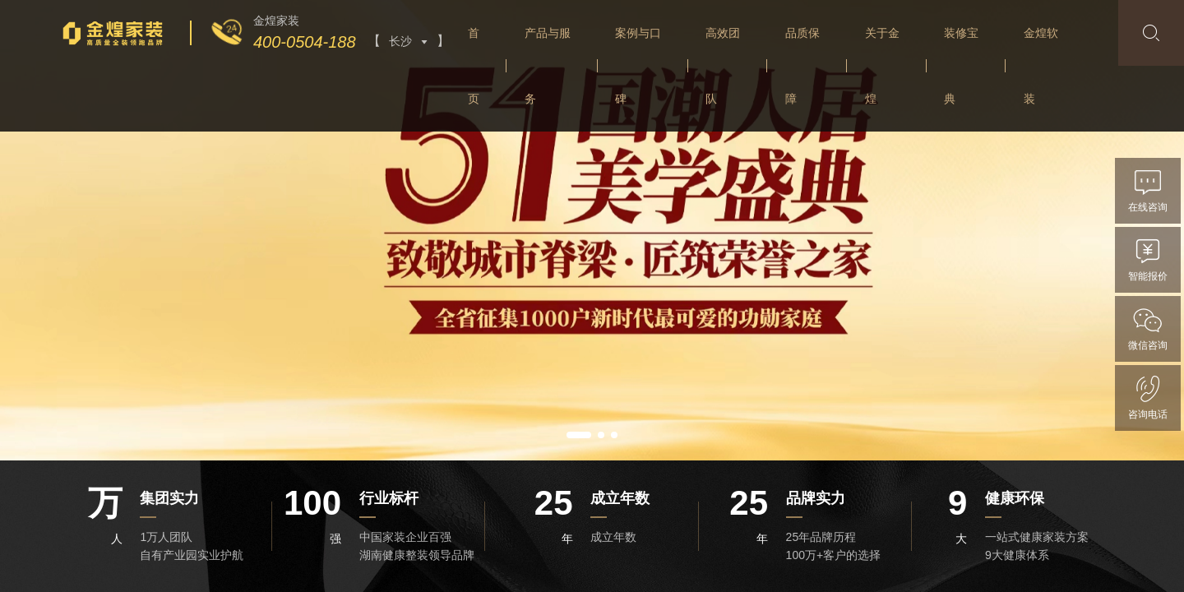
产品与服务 (548, 65)
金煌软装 (1041, 65)
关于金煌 (882, 65)
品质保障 (802, 65)
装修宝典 (961, 65)
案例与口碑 (638, 65)
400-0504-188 (304, 42)
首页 (473, 65)
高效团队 (722, 65)
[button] (579, 435)
